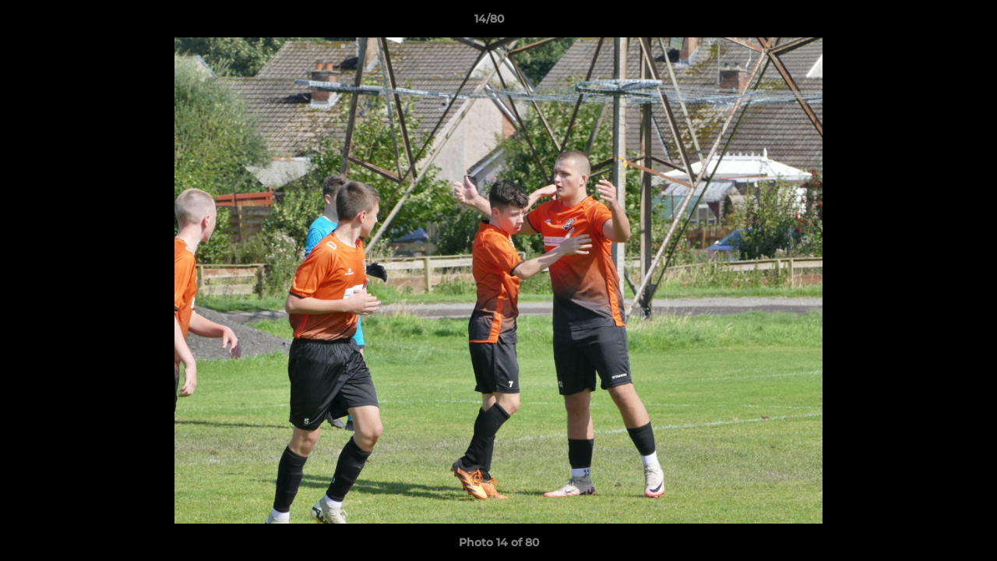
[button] (931, 23)
